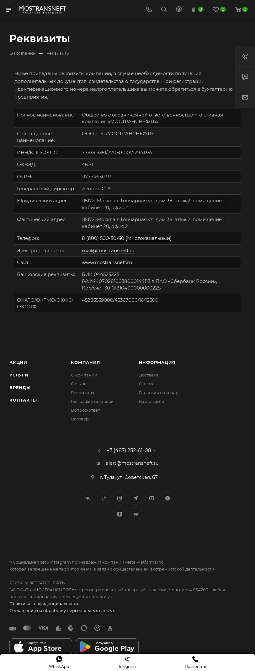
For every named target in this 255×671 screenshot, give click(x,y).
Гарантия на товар (158, 392)
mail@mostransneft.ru (108, 250)
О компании (84, 374)
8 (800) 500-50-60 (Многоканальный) (127, 238)
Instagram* (119, 498)
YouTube (151, 498)
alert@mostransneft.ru (132, 463)
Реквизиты (82, 392)
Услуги (19, 374)
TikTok (135, 514)
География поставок (92, 401)
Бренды (20, 387)
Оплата (147, 383)
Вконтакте (87, 498)
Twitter (103, 498)
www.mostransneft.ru (107, 262)
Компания (85, 362)
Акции (18, 362)
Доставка (149, 374)
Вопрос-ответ (85, 410)
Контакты (23, 400)
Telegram (135, 498)
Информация (157, 362)
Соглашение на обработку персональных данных (62, 610)
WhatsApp (167, 498)
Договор (80, 418)
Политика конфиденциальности (43, 603)
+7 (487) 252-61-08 (129, 450)
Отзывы (79, 383)
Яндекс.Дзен (119, 514)
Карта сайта (151, 401)
